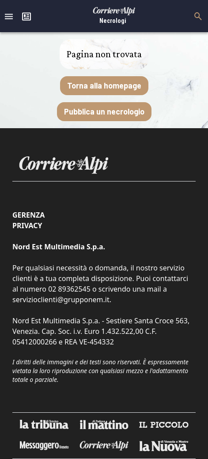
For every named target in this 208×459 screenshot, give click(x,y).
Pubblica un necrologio (104, 111)
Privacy (27, 225)
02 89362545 (69, 289)
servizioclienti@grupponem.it (61, 299)
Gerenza (28, 215)
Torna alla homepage (104, 85)
